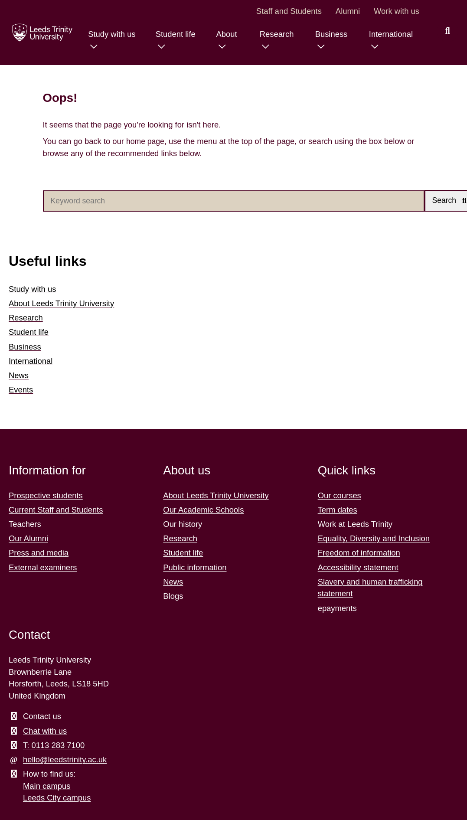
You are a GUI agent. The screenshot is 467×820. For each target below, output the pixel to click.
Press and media (39, 553)
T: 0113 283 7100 (54, 745)
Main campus (46, 786)
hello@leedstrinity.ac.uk (65, 759)
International (30, 361)
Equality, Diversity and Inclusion (374, 538)
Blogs (173, 596)
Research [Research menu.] (275, 34)
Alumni (348, 11)
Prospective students (46, 495)
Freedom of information (359, 553)
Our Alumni (28, 538)
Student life (29, 332)
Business (25, 347)
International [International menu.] (390, 34)
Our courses (339, 495)
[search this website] (447, 31)
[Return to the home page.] (40, 32)
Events (21, 390)
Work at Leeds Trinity (355, 524)
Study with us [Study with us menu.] (107, 34)
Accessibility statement (358, 567)
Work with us (396, 11)
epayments (337, 608)
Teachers (25, 524)
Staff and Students (289, 11)
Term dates (337, 510)
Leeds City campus (57, 798)
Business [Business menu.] (330, 34)
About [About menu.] (223, 34)
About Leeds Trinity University (61, 303)
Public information (194, 567)
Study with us (32, 289)
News (19, 375)
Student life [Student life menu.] (172, 34)
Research (26, 318)
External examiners (43, 567)
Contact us (42, 717)
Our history (182, 524)
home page (146, 141)
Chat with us (45, 731)
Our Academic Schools (203, 510)
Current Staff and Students (56, 510)
